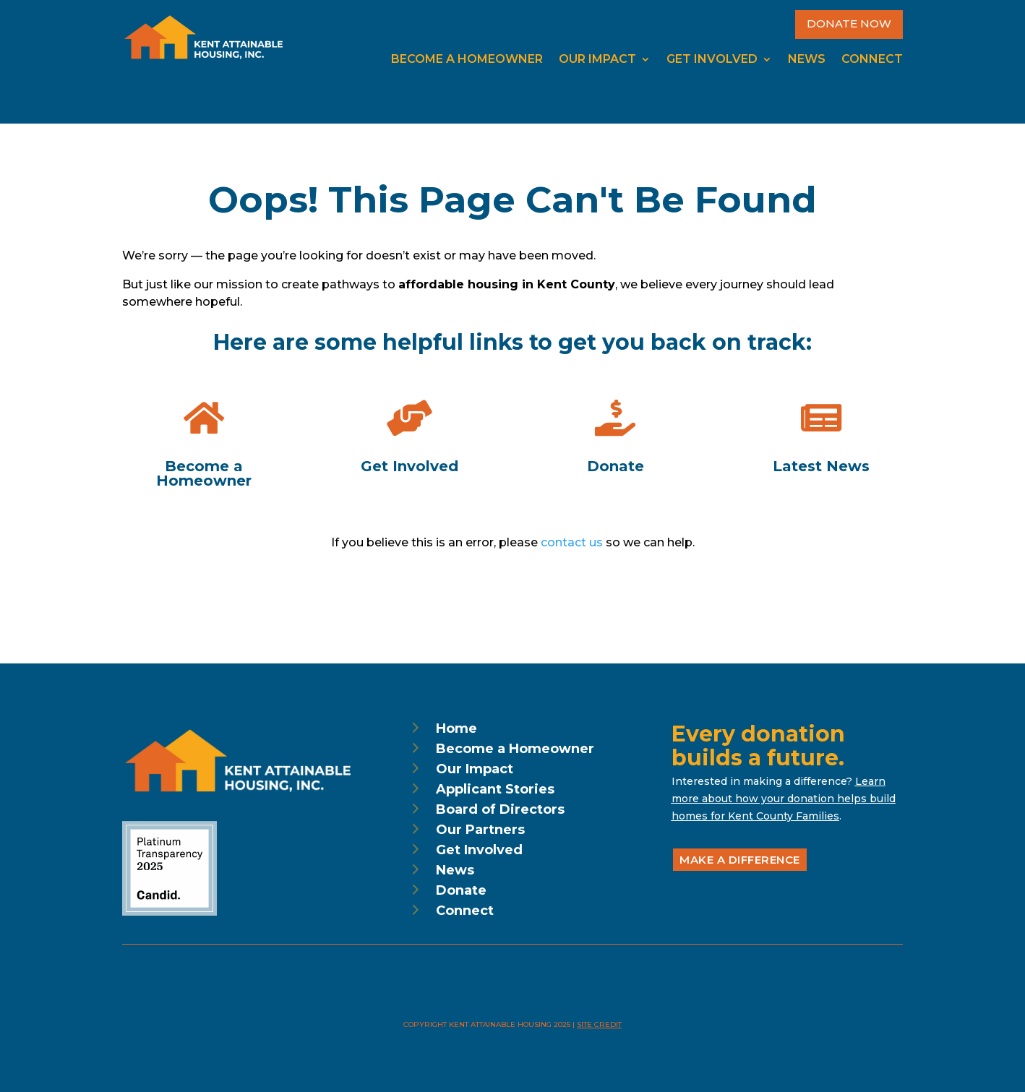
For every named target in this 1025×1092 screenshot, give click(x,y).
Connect (872, 60)
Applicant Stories (495, 789)
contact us (572, 542)
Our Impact (597, 60)
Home (456, 728)
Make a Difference (739, 860)
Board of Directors (500, 809)
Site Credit (599, 1024)
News (806, 60)
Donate (461, 890)
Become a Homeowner (467, 60)
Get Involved (712, 60)
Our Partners (480, 830)
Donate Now (849, 23)
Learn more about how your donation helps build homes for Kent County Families (784, 798)
